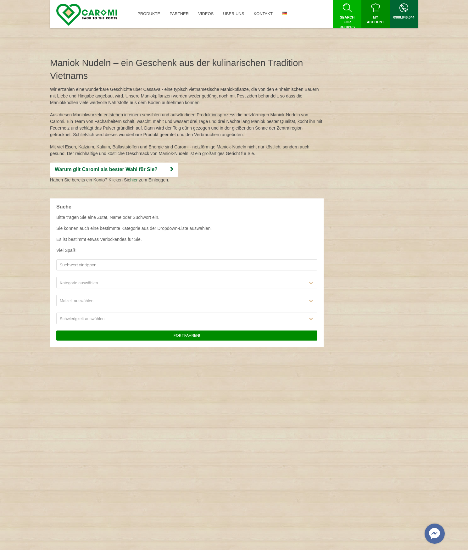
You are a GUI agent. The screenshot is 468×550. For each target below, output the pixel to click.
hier (133, 179)
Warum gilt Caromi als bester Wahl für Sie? (114, 169)
